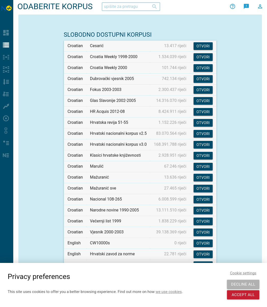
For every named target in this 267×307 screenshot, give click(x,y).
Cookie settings (243, 273)
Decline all (243, 284)
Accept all (243, 294)
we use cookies (169, 291)
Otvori (203, 46)
